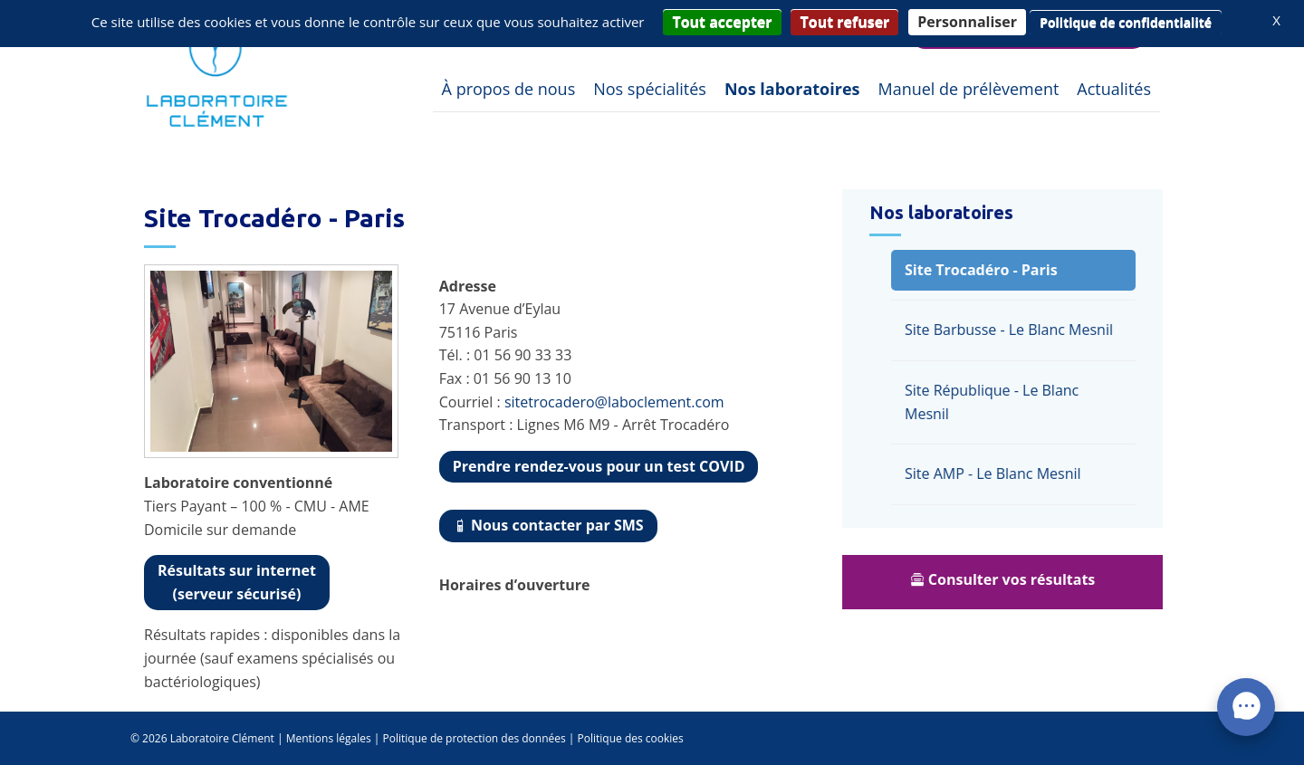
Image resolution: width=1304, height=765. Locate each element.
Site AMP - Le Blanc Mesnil (998, 473)
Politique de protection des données (474, 738)
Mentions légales (328, 738)
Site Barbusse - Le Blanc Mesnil (1014, 329)
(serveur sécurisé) (237, 582)
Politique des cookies (631, 738)
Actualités (1114, 89)
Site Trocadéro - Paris (986, 270)
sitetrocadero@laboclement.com (614, 402)
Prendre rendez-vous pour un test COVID (599, 466)
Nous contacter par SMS (548, 525)
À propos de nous (509, 89)
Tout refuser (844, 22)
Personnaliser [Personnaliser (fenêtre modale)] (967, 22)
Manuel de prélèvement (968, 89)
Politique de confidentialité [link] (1126, 22)
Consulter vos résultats (1008, 579)
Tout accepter (722, 22)
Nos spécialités (649, 89)
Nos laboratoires (792, 89)
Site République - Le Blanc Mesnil (997, 402)
